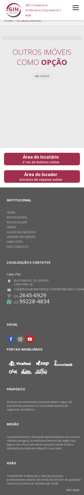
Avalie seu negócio (21, 232)
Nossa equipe (17, 222)
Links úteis (15, 242)
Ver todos (42, 76)
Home (8, 21)
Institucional (17, 217)
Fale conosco (17, 247)
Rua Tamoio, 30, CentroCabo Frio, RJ (28, 282)
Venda (11, 227)
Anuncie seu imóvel (21, 237)
